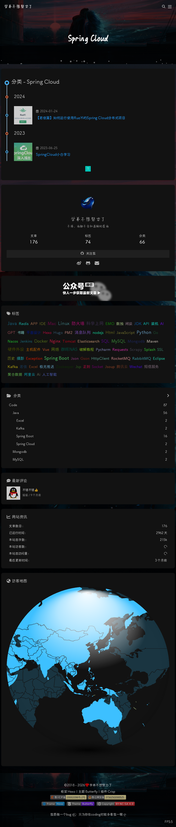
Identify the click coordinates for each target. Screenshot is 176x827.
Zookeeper (65, 367)
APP (34, 324)
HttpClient (100, 359)
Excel (33, 367)
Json (75, 359)
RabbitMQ (141, 359)
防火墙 (78, 323)
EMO (109, 324)
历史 (11, 359)
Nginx (55, 341)
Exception (34, 359)
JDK (137, 324)
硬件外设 (16, 349)
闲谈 (128, 324)
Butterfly (91, 792)
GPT (12, 333)
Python (144, 332)
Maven (152, 341)
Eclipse (159, 359)
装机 (154, 324)
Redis (24, 324)
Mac (52, 324)
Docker (41, 341)
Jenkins (26, 341)
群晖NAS (69, 349)
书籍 (21, 333)
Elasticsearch (88, 341)
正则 (86, 367)
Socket (97, 367)
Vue (45, 350)
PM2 (69, 333)
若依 (23, 367)
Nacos (13, 341)
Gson (84, 359)
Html (110, 332)
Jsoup (110, 367)
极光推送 (47, 367)
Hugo (58, 333)
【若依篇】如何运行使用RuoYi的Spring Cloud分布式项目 (80, 118)
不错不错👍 (30, 490)
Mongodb (136, 341)
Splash (149, 350)
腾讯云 (122, 367)
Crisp (111, 792)
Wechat (135, 367)
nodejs (98, 333)
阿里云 (29, 375)
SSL (160, 350)
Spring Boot (56, 358)
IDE (42, 324)
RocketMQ (120, 359)
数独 (120, 324)
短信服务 (151, 367)
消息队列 (82, 332)
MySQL (118, 341)
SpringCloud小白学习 (53, 155)
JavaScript (125, 333)
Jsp (78, 367)
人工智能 (49, 375)
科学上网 (95, 323)
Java (12, 323)
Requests (120, 350)
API (146, 324)
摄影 (20, 359)
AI (162, 324)
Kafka (13, 367)
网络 (55, 349)
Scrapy (136, 350)
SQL (105, 341)
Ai (38, 375)
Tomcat (69, 341)
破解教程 (86, 350)
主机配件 (33, 350)
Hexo (47, 333)
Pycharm (103, 350)
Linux (64, 323)
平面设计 (33, 333)
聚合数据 (15, 375)
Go (155, 333)
